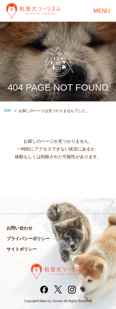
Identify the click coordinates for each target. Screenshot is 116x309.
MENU (101, 11)
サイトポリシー (21, 249)
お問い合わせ (19, 228)
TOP (7, 111)
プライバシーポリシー (28, 238)
